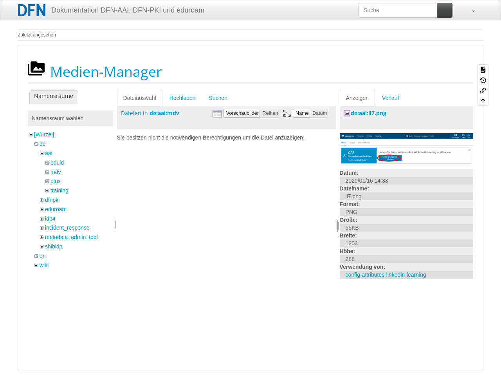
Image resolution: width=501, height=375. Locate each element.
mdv (55, 172)
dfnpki (52, 200)
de (43, 144)
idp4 (50, 219)
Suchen (218, 98)
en (43, 256)
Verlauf (390, 98)
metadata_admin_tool (71, 237)
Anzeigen (357, 98)
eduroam (56, 209)
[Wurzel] (44, 134)
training (59, 190)
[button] (469, 10)
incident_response (67, 228)
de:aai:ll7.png (368, 113)
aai (48, 153)
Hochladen (182, 98)
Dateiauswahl (139, 98)
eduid (57, 162)
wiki (44, 265)
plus (55, 181)
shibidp (53, 246)
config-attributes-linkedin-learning (386, 275)
